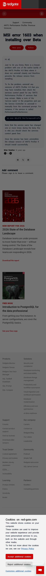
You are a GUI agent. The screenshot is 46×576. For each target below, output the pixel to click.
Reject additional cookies (19, 564)
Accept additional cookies (19, 557)
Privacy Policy (27, 548)
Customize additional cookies (18, 571)
